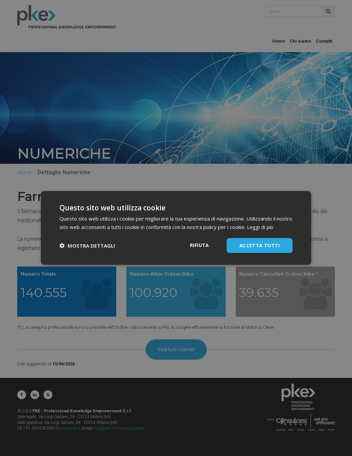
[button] (87, 246)
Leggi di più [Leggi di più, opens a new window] (260, 227)
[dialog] (176, 228)
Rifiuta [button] (199, 245)
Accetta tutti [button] (260, 245)
